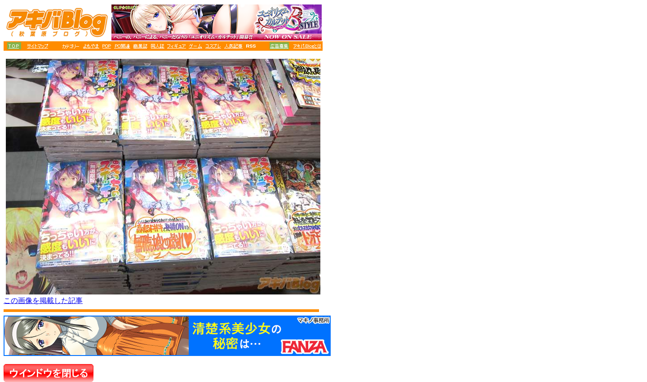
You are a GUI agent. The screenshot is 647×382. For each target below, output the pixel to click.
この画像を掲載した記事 (43, 300)
